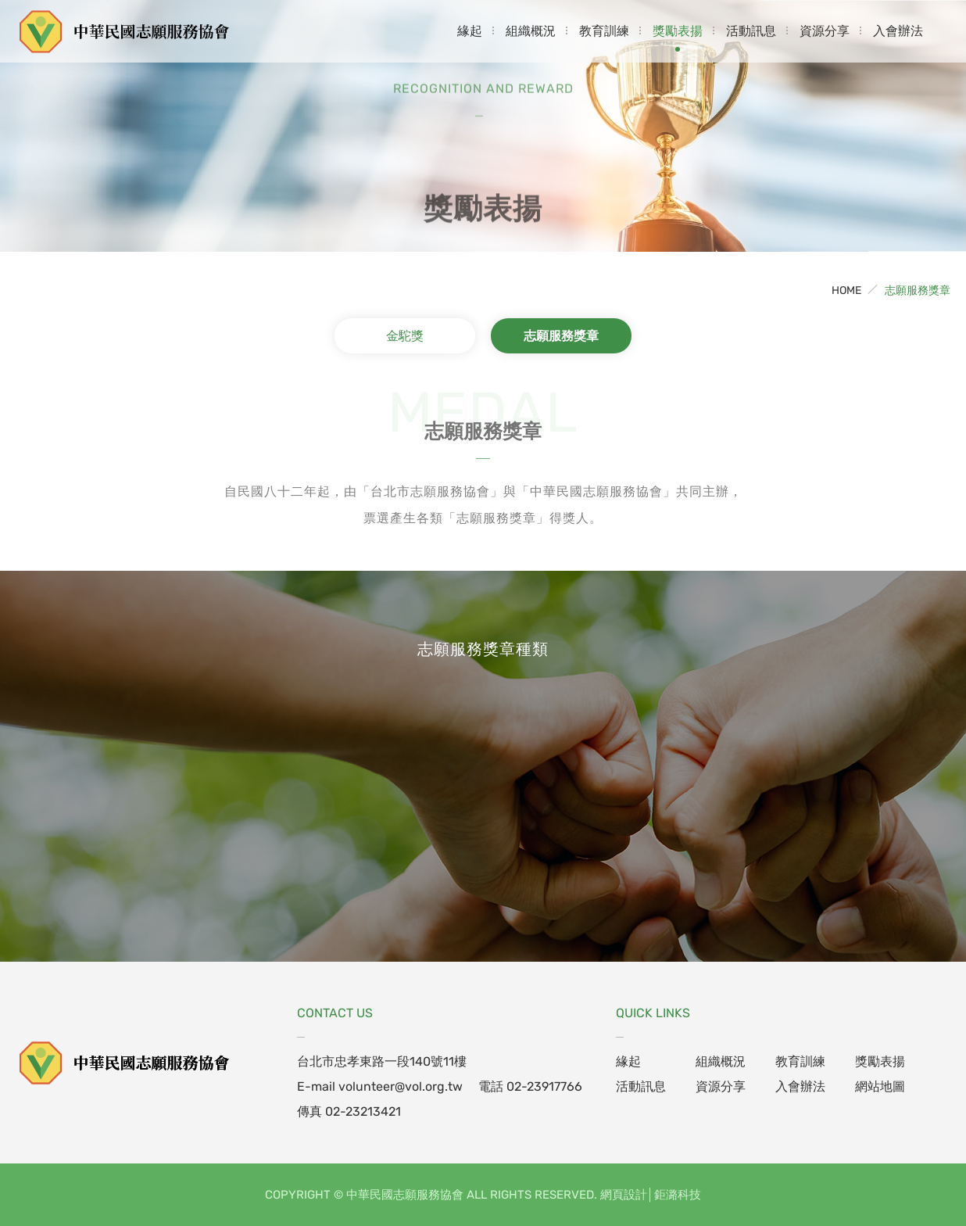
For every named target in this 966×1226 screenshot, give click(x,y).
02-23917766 (544, 1086)
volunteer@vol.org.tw (400, 1086)
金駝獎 (405, 335)
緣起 (469, 30)
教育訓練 (604, 30)
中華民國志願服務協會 (125, 31)
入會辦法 (898, 30)
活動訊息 (751, 30)
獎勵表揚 (678, 30)
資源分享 (825, 30)
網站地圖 (880, 1086)
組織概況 (531, 30)
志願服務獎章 (917, 290)
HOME (846, 290)
